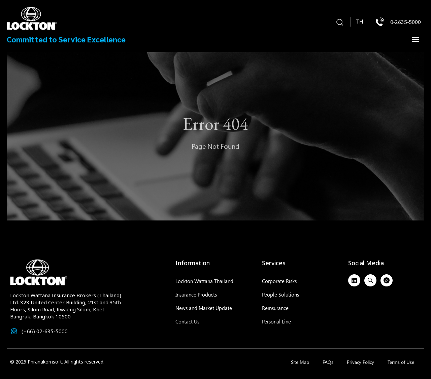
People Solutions (280, 294)
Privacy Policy (360, 362)
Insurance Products (196, 294)
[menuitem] (360, 22)
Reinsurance (275, 308)
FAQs (328, 362)
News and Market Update (203, 308)
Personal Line (276, 321)
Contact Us (187, 321)
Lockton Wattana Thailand (204, 281)
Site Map (300, 362)
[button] (340, 23)
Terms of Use (401, 362)
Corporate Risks (279, 281)
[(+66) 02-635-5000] (14, 331)
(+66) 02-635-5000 (45, 331)
